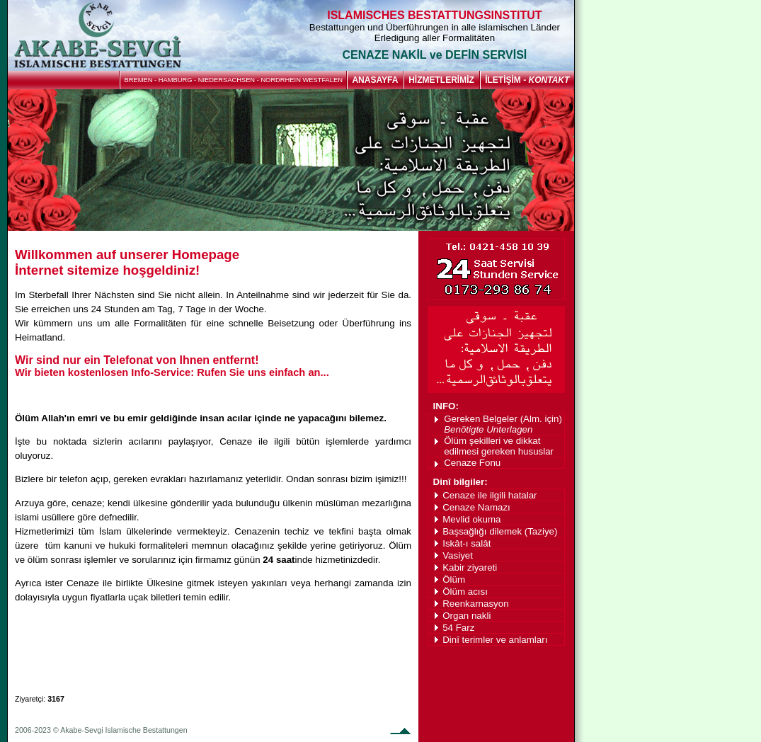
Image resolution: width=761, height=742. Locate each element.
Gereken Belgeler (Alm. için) (503, 424)
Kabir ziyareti (469, 567)
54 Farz (458, 627)
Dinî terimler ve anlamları (494, 639)
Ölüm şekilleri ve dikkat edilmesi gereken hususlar (499, 446)
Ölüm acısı (465, 591)
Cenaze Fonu (472, 462)
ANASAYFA (374, 80)
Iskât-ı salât (466, 543)
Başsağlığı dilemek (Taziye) (499, 531)
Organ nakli (466, 615)
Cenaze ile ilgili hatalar (489, 495)
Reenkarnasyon (475, 603)
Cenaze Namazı (476, 507)
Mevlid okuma (471, 519)
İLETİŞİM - (527, 80)
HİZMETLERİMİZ (441, 80)
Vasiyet (457, 555)
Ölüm (453, 579)
